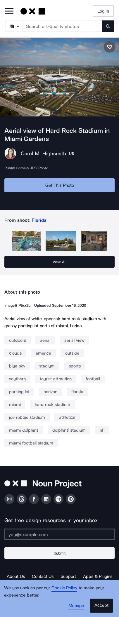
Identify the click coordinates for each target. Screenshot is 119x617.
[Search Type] (13, 26)
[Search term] (62, 26)
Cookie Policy (64, 587)
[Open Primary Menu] (9, 11)
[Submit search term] (108, 26)
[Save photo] (109, 47)
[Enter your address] (59, 534)
